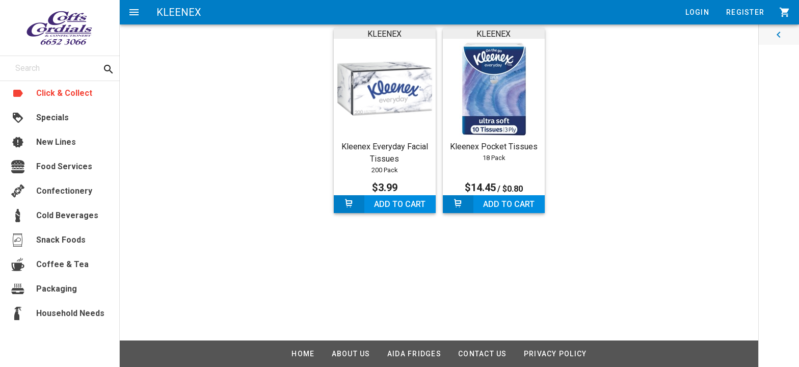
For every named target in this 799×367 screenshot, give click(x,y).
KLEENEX (384, 34)
